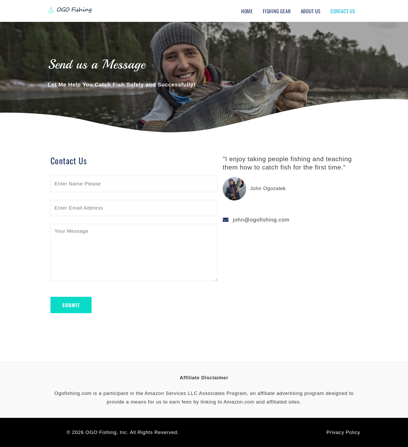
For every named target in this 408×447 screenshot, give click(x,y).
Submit (71, 305)
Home (247, 11)
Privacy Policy (343, 432)
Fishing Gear (277, 11)
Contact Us (342, 11)
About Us (311, 11)
